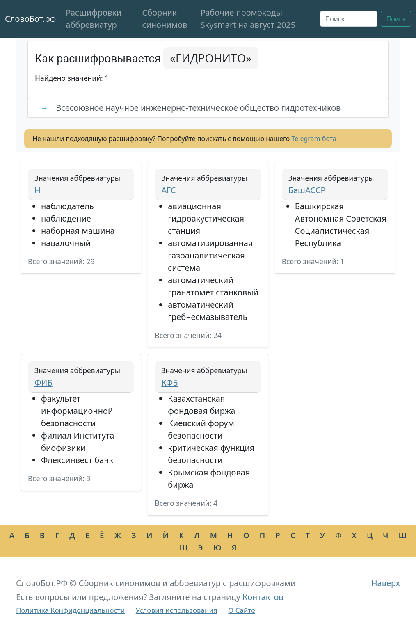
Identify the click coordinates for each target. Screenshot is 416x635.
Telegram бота (314, 138)
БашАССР (307, 190)
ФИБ (43, 382)
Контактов (262, 597)
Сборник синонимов (164, 18)
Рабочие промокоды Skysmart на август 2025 (248, 18)
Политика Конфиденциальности (70, 610)
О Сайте (241, 610)
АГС (168, 190)
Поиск (396, 18)
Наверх (385, 583)
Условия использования (176, 610)
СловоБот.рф (30, 18)
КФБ (169, 382)
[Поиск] (349, 19)
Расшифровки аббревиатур (93, 18)
